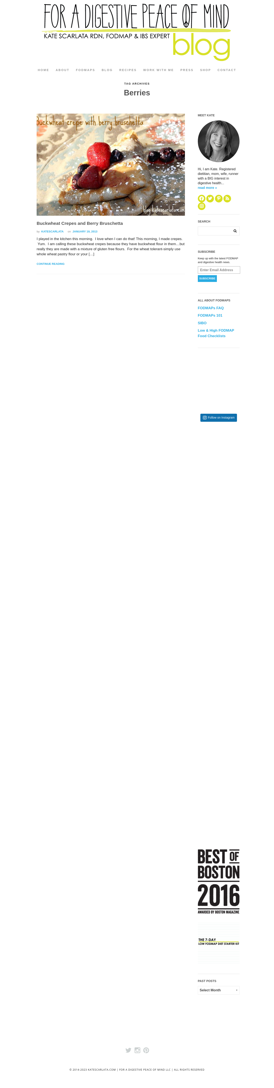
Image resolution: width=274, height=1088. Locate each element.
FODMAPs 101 (210, 316)
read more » (207, 188)
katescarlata (52, 231)
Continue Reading (50, 263)
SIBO (202, 323)
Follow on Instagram (221, 417)
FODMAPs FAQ (211, 308)
